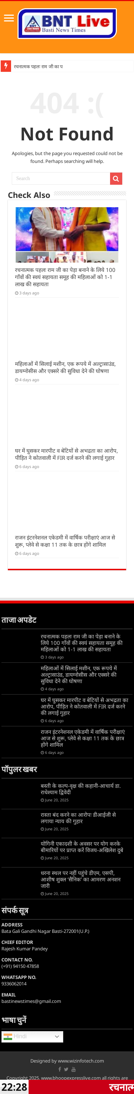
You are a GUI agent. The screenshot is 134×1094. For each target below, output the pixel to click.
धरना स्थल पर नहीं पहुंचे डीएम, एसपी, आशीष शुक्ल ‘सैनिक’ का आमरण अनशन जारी (80, 879)
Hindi (15, 1037)
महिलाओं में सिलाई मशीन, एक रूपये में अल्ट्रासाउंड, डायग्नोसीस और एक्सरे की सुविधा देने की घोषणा (65, 367)
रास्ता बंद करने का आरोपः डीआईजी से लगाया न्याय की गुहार (78, 818)
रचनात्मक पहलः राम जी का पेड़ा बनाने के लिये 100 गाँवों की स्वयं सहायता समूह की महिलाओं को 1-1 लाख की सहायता (65, 277)
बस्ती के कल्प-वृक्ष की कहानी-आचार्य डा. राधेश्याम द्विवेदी (81, 789)
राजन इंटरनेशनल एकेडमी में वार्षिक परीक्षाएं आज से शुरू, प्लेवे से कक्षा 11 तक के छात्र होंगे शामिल (65, 541)
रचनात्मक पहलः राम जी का (36, 66)
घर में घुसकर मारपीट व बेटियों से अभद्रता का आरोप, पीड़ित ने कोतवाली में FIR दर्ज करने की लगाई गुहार (66, 454)
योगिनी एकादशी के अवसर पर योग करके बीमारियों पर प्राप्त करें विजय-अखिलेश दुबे (82, 847)
